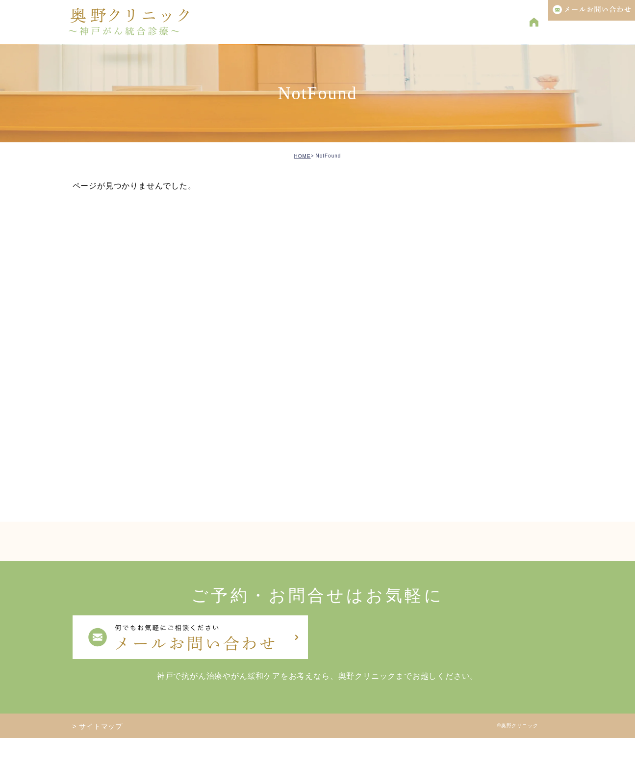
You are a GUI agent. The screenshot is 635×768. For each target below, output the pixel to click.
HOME (302, 156)
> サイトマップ (98, 726)
